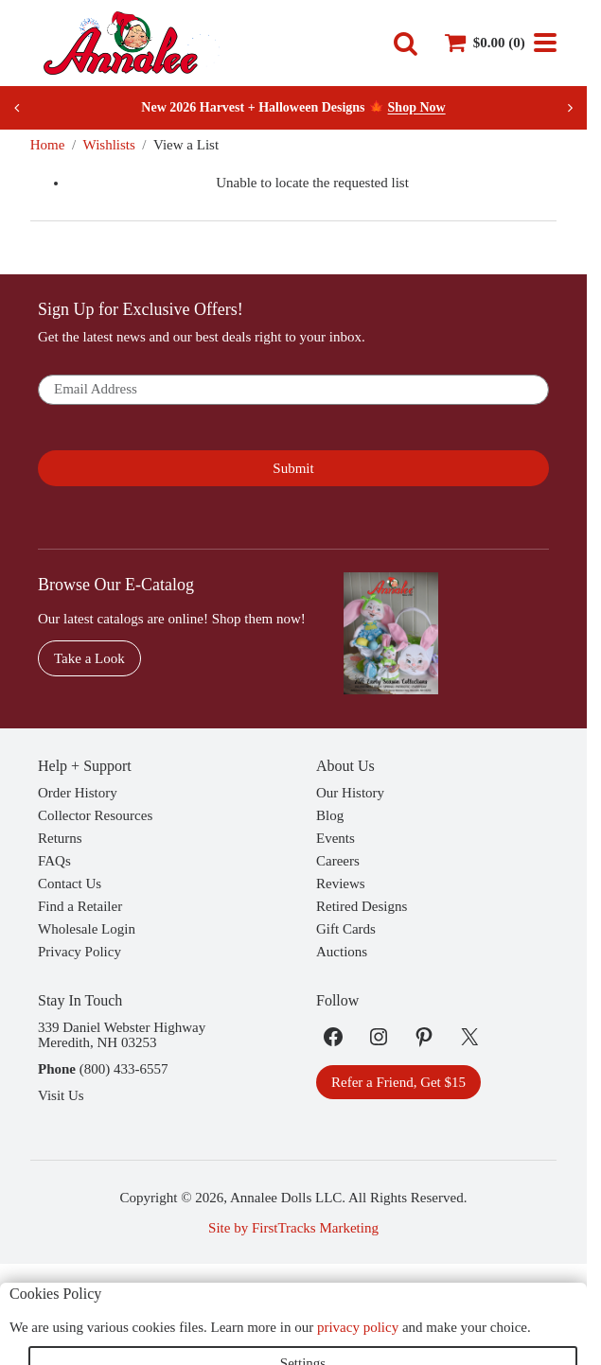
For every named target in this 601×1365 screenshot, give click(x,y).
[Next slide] (570, 108)
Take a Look (89, 658)
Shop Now (417, 107)
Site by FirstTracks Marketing (293, 1227)
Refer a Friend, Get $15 (398, 1082)
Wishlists (109, 144)
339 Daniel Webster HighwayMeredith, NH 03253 (121, 1035)
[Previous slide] (17, 108)
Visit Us (61, 1095)
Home (47, 144)
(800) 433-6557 (124, 1068)
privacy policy (357, 1327)
